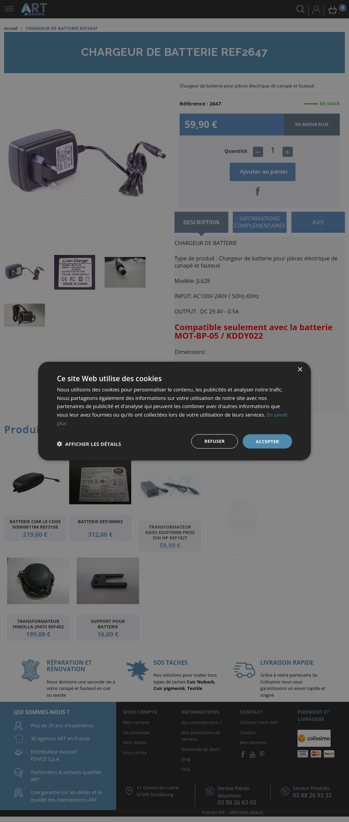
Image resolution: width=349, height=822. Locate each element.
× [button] (299, 369)
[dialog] (174, 411)
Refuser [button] (213, 441)
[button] (89, 444)
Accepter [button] (266, 441)
